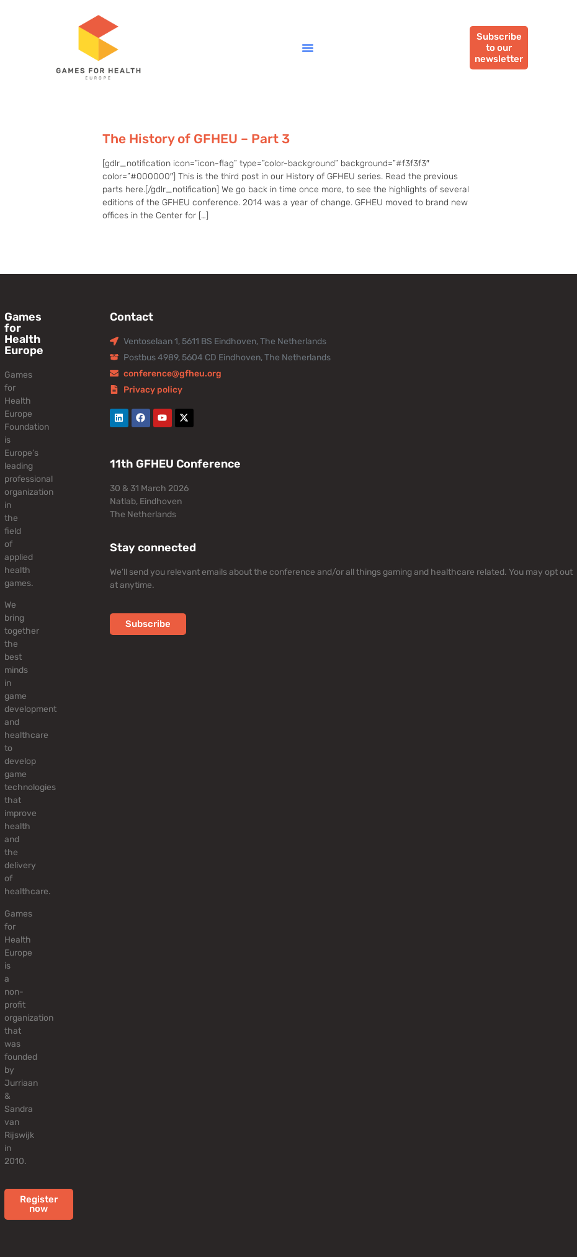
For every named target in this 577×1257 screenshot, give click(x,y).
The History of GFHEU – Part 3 (196, 138)
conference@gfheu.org (172, 373)
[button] (307, 47)
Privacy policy (152, 389)
